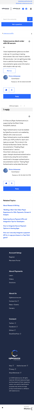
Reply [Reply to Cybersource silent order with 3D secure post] (17, 96)
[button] (6, 90)
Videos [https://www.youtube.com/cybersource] (11, 279)
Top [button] (2, 408)
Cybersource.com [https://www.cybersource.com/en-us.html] (15, 297)
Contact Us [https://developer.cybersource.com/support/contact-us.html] (13, 301)
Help (23, 9)
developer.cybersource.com (24, 3)
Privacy (11, 369)
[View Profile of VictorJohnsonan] (15, 76)
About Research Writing (11, 205)
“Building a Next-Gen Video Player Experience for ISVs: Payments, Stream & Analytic (17, 212)
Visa (10, 365)
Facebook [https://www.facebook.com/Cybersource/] (12, 326)
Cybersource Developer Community (5, 9)
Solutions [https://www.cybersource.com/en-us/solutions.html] (12, 282)
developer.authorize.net (25, 1)
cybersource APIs (8, 33)
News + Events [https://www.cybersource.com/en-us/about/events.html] (14, 304)
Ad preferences (14, 373)
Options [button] (31, 33)
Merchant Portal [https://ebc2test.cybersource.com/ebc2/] (14, 260)
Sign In (26, 9)
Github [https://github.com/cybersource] (11, 330)
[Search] (17, 19)
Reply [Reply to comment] (17, 189)
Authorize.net (21, 365)
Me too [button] (9, 71)
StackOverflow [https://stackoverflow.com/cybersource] (14, 334)
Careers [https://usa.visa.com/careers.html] (12, 308)
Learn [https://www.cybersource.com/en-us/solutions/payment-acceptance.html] (11, 275)
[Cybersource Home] (14, 355)
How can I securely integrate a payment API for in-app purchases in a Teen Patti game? (16, 235)
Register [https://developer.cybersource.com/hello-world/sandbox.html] (12, 257)
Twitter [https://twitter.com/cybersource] (11, 323)
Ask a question (17, 24)
